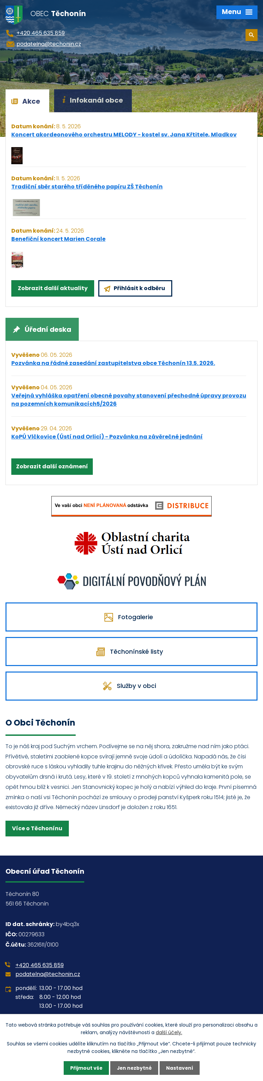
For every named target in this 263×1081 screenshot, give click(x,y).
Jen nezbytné (134, 1068)
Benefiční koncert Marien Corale (58, 239)
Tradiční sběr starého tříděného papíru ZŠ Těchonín (87, 187)
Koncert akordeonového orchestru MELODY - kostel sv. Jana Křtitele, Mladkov (124, 135)
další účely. (169, 1032)
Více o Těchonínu (37, 833)
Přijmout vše (85, 1068)
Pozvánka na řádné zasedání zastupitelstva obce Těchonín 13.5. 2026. (113, 363)
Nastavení (180, 1068)
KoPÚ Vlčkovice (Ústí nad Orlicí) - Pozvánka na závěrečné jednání (107, 437)
